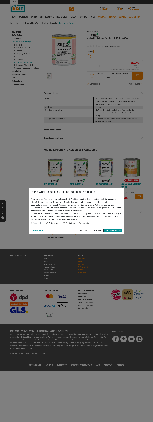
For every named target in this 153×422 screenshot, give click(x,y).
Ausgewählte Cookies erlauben (91, 230)
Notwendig (37, 223)
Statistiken (70, 223)
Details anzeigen (38, 230)
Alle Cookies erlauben (113, 230)
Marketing (85, 223)
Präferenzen (54, 223)
